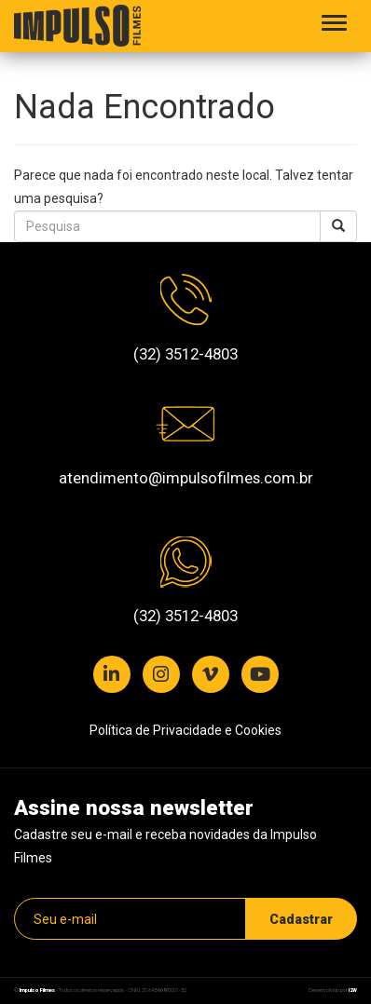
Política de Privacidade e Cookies (185, 730)
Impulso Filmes (37, 990)
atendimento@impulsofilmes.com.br (186, 477)
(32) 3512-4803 (185, 354)
